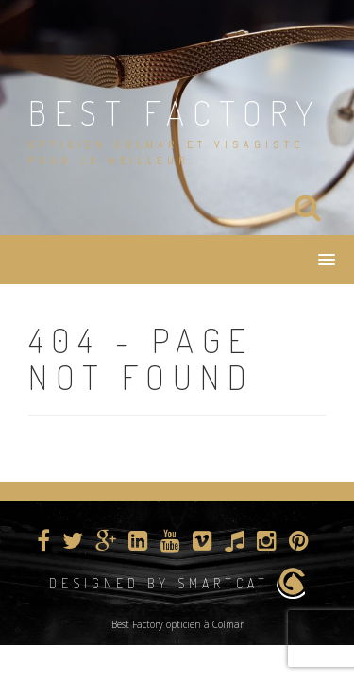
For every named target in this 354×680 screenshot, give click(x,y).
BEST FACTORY (175, 112)
